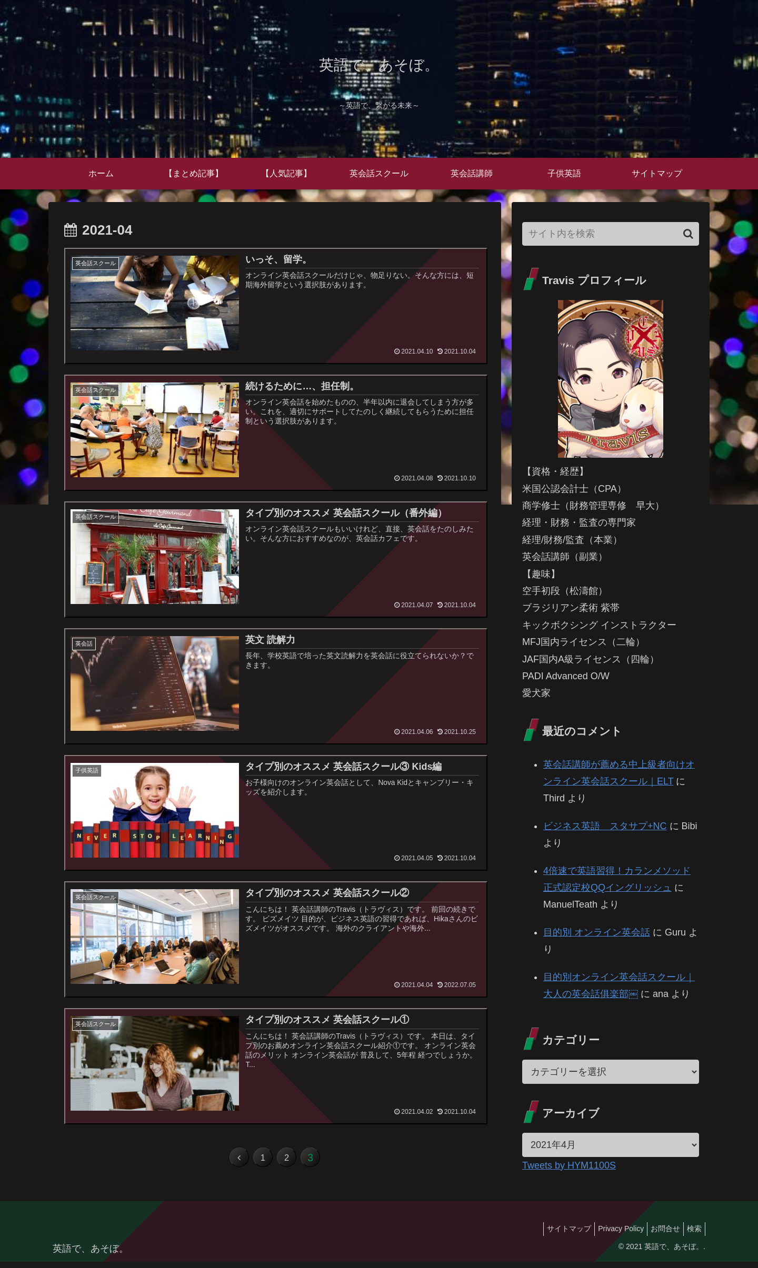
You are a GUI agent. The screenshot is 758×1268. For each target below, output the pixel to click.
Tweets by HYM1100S (569, 1165)
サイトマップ (554, 1235)
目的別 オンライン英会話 (596, 932)
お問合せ (659, 1235)
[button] (688, 234)
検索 (692, 1235)
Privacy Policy (610, 1235)
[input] (610, 234)
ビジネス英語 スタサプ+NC (605, 826)
